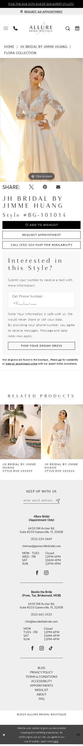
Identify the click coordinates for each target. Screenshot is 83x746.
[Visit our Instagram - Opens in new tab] (41, 649)
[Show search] (67, 28)
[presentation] (20, 432)
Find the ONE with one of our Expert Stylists (41, 4)
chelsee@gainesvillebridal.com (41, 547)
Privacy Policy (41, 674)
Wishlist (41, 691)
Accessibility (41, 683)
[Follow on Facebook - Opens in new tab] (36, 573)
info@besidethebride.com (41, 623)
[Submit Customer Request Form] (41, 347)
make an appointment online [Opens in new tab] (21, 364)
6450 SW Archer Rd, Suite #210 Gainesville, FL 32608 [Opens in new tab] (41, 606)
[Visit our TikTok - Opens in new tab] (51, 649)
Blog (42, 669)
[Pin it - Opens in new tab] (45, 187)
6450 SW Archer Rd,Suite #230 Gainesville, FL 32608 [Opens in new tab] (41, 530)
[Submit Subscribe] (58, 501)
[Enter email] (41, 501)
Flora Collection (20, 53)
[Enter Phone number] (39, 304)
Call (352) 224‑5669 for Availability (42, 245)
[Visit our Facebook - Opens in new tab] (32, 649)
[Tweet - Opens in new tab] (31, 187)
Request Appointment (41, 235)
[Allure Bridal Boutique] (41, 28)
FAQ (41, 700)
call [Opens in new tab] (60, 360)
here (55, 743)
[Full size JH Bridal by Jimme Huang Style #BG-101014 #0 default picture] (41, 120)
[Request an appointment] (41, 11)
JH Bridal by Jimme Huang (43, 46)
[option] (41, 120)
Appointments (41, 687)
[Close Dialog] (4, 736)
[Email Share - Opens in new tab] (59, 187)
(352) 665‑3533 (41, 616)
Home (9, 46)
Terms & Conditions (41, 678)
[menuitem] (6, 28)
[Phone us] (15, 28)
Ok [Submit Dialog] (79, 736)
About (42, 696)
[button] (6, 28)
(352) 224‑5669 (41, 540)
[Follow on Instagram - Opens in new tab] (46, 573)
